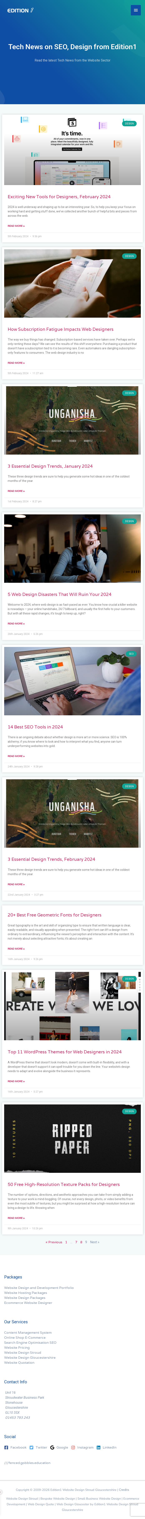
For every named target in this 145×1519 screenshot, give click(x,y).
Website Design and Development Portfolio (39, 1288)
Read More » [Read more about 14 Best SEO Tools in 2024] (16, 756)
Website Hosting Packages (25, 1293)
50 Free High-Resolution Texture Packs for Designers (64, 1184)
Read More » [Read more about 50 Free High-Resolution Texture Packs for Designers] (16, 1217)
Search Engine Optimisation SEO (30, 1342)
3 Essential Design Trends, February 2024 (51, 859)
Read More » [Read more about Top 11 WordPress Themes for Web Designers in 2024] (16, 1081)
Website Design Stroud (22, 1352)
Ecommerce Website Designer (28, 1303)
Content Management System (28, 1332)
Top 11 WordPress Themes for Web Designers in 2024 (65, 1052)
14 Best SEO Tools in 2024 (35, 727)
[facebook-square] (16, 1447)
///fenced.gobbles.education (27, 1463)
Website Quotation (19, 1362)
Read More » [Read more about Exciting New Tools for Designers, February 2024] (16, 225)
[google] (60, 1447)
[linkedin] (106, 1447)
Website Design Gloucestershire (30, 1357)
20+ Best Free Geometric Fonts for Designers (54, 915)
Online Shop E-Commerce (25, 1337)
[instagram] (83, 1447)
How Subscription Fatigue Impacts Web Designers (61, 329)
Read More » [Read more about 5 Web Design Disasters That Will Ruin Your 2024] (16, 623)
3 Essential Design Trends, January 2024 (50, 466)
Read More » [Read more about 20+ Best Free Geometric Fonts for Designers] (16, 948)
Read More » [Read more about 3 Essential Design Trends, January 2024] (16, 491)
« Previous (54, 1242)
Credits (124, 1490)
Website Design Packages (24, 1298)
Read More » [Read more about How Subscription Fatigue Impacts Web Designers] (16, 362)
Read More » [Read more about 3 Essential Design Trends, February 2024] (16, 884)
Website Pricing (17, 1347)
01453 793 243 (17, 1417)
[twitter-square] (39, 1447)
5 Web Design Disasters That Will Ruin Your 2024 (59, 594)
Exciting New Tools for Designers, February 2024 (59, 196)
